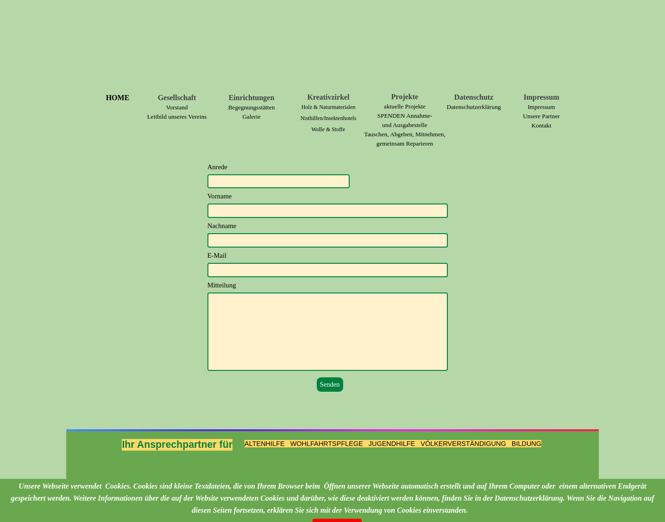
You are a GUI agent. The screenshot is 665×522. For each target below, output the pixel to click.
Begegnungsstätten (251, 107)
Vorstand (177, 107)
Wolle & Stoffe (328, 129)
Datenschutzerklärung (474, 106)
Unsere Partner (541, 116)
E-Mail (217, 255)
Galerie (251, 116)
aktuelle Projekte (405, 106)
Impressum (541, 106)
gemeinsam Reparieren (404, 143)
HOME (118, 98)
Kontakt (542, 125)
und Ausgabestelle (404, 124)
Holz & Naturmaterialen (328, 107)
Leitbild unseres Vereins (177, 116)
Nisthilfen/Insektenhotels (329, 118)
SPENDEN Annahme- (405, 115)
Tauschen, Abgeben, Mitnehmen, (404, 134)
